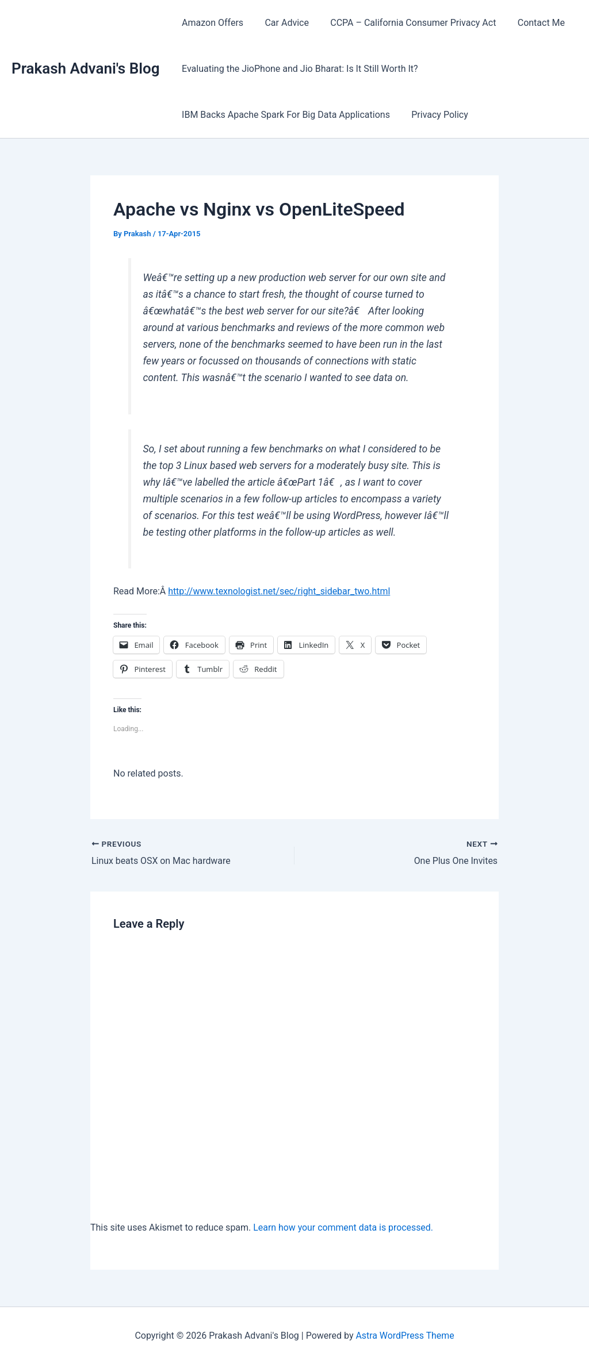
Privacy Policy (435, 114)
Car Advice (282, 22)
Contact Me (530, 22)
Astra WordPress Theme (404, 1335)
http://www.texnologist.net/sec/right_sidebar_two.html (280, 591)
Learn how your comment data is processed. (343, 1226)
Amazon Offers (211, 22)
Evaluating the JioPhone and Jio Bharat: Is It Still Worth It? (298, 68)
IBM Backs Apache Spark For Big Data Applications (284, 114)
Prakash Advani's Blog (85, 68)
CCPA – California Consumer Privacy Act (405, 22)
